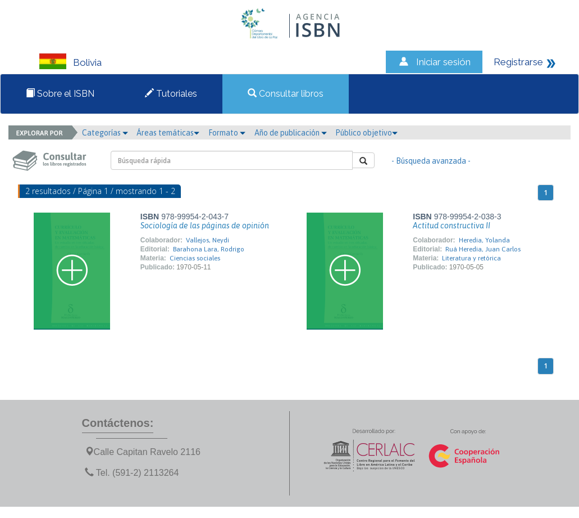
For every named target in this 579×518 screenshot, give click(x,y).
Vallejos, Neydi (207, 240)
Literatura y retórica (471, 258)
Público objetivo (366, 132)
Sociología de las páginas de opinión (204, 225)
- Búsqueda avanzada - (431, 160)
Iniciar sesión (443, 61)
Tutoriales (171, 93)
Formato (226, 132)
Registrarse (518, 61)
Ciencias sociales (195, 258)
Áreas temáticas (167, 132)
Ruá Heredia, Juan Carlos (483, 249)
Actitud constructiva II (451, 225)
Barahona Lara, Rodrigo (208, 249)
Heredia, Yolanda (484, 240)
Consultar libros (285, 93)
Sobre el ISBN (60, 93)
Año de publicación (290, 132)
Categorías (105, 132)
